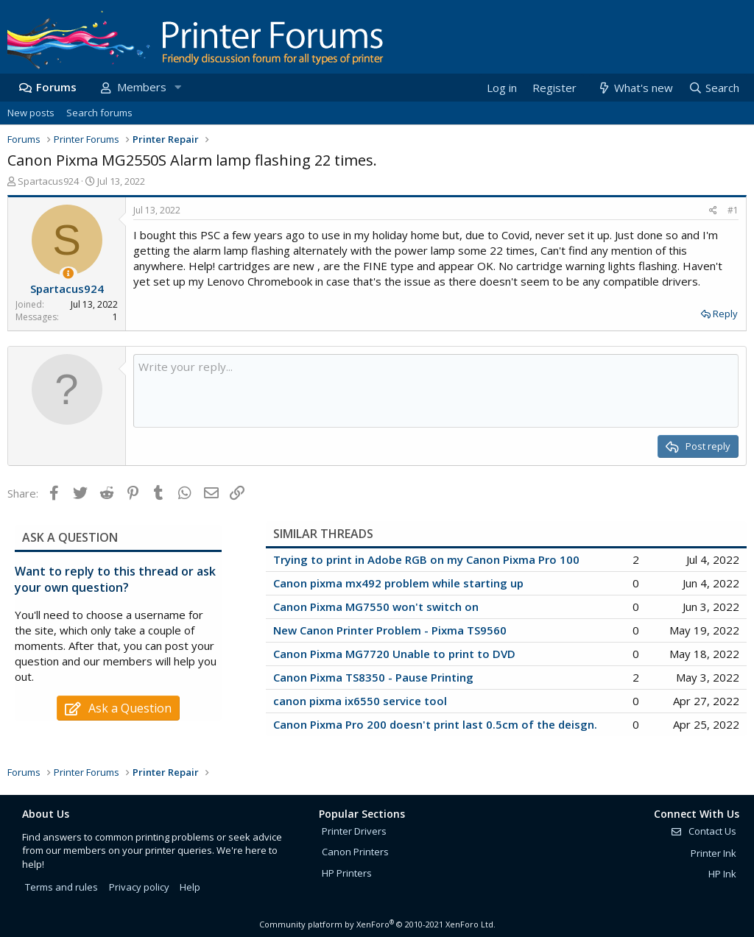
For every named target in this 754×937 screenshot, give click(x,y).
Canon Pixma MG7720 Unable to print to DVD (394, 653)
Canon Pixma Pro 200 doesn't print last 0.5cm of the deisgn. (435, 724)
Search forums (99, 112)
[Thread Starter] (68, 273)
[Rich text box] (436, 391)
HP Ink (722, 873)
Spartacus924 (48, 181)
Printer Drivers (354, 831)
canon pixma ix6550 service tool (360, 700)
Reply (725, 313)
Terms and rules (61, 887)
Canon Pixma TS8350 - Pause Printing (373, 677)
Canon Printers (355, 851)
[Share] (713, 210)
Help (190, 887)
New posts (30, 112)
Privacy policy (139, 887)
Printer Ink (713, 853)
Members (141, 86)
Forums (56, 86)
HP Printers (347, 873)
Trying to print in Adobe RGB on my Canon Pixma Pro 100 (426, 559)
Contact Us (703, 831)
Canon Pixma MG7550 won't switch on (376, 606)
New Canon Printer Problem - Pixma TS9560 (390, 630)
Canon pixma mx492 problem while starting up (398, 583)
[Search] (713, 88)
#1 (733, 210)
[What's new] (634, 88)
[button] (177, 87)
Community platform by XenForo (377, 924)
